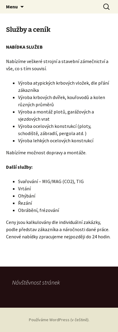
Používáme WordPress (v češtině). (59, 319)
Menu (12, 7)
